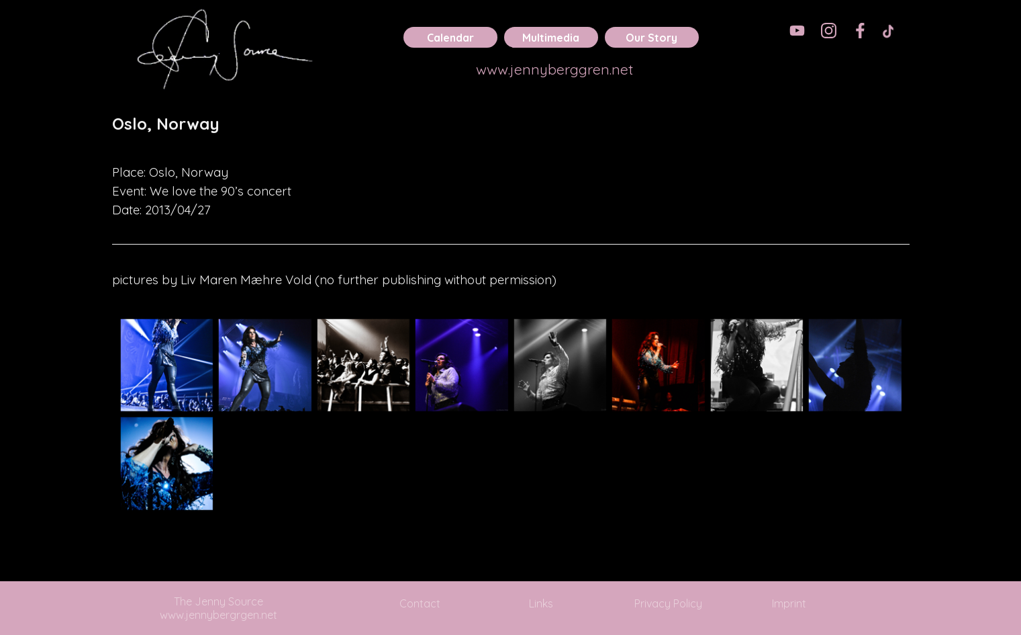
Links (541, 603)
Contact (419, 603)
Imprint (789, 603)
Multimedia (550, 37)
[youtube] (797, 30)
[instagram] (829, 30)
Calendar (450, 37)
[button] (166, 365)
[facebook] (860, 30)
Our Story (651, 37)
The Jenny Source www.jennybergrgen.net (218, 608)
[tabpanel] (511, 133)
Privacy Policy (668, 603)
